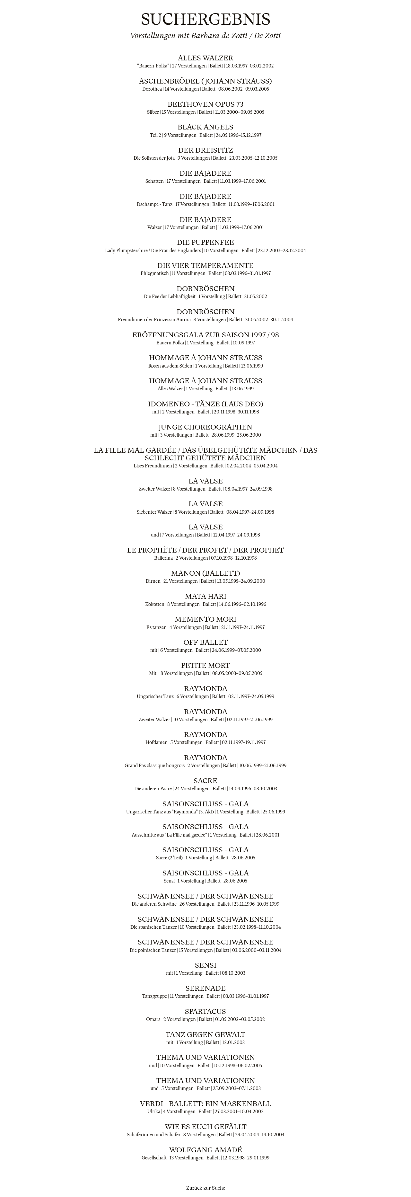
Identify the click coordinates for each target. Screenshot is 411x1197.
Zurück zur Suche (205, 1188)
